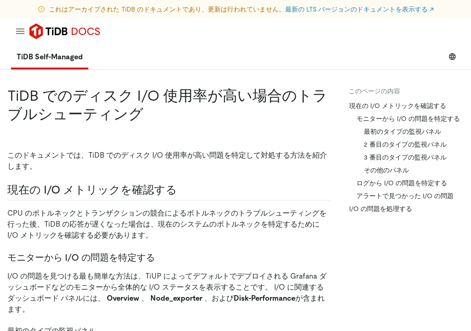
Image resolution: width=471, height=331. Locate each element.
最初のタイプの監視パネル (402, 131)
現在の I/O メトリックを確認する (397, 105)
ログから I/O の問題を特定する (401, 183)
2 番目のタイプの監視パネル (405, 144)
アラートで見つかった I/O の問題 (405, 196)
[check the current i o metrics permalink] (184, 189)
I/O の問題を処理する (380, 208)
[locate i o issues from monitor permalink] (162, 257)
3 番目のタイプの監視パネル (405, 157)
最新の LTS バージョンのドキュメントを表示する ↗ (359, 9)
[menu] (20, 31)
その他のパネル (386, 170)
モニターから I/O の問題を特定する (408, 118)
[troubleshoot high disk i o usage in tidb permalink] (150, 114)
